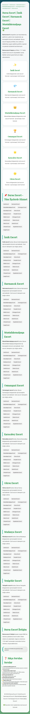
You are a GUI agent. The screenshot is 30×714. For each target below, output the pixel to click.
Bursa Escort (5, 4)
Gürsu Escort (15, 8)
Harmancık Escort (20, 4)
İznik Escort (12, 4)
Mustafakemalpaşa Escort (8, 6)
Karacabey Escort (6, 8)
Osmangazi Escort (20, 6)
